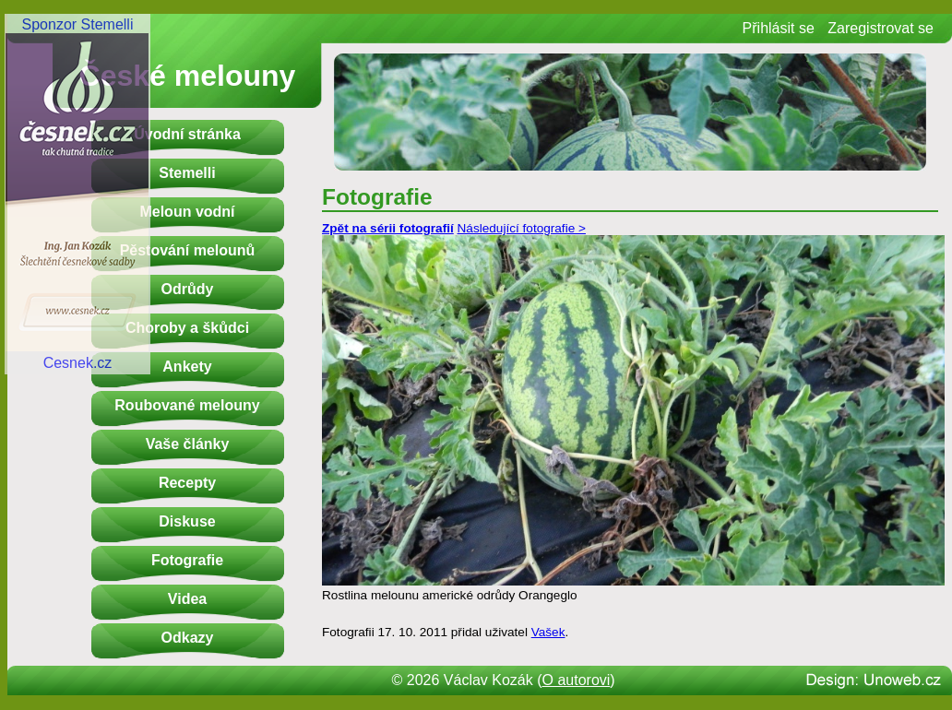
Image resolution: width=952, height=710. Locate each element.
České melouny (187, 75)
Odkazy (187, 637)
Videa (187, 599)
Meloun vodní (186, 211)
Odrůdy (187, 289)
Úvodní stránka (187, 134)
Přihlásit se (779, 28)
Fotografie (187, 560)
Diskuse (187, 521)
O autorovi (576, 680)
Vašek (548, 632)
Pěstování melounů (188, 250)
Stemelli (187, 173)
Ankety (186, 366)
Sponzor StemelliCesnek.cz (77, 194)
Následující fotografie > (522, 228)
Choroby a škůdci (187, 328)
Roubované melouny (186, 405)
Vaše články (188, 444)
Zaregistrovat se (880, 28)
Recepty (187, 483)
